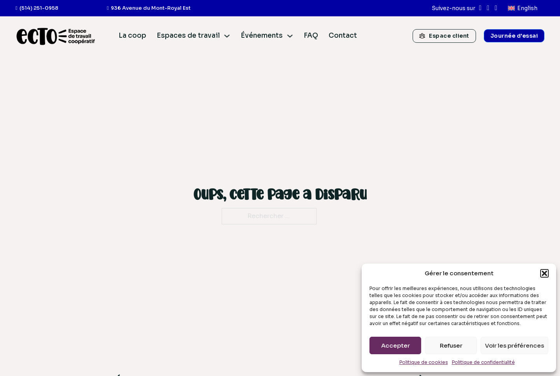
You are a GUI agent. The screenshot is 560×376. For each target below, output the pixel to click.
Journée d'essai (514, 35)
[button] (544, 273)
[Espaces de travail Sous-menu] (227, 36)
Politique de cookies (423, 362)
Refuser (451, 345)
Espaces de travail (188, 35)
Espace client (444, 35)
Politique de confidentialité (483, 362)
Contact (343, 35)
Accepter (395, 345)
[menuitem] (522, 8)
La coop (132, 35)
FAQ (311, 35)
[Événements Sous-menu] (290, 36)
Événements (262, 35)
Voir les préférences (514, 345)
